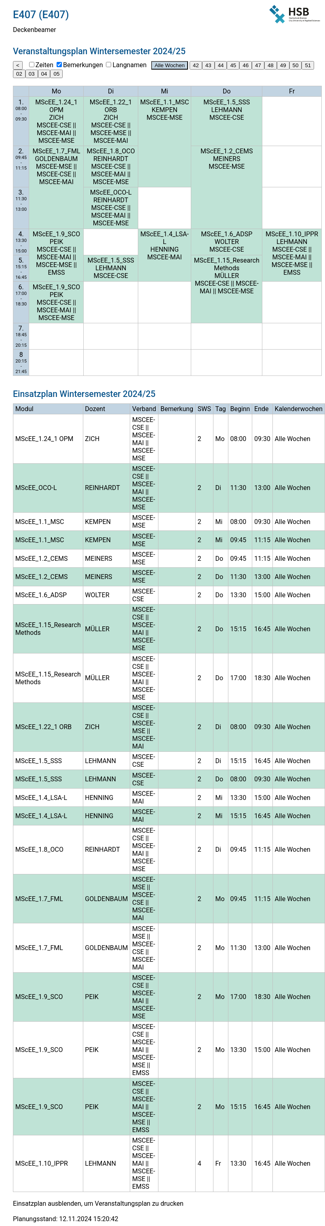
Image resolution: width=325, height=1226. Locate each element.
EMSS (56, 272)
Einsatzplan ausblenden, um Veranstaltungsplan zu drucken (98, 1203)
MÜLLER (226, 276)
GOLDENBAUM (56, 159)
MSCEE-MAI (54, 133)
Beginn (240, 409)
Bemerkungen (83, 65)
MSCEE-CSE (54, 125)
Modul (24, 409)
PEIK (56, 242)
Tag (220, 409)
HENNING (164, 249)
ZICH (56, 117)
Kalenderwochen (298, 409)
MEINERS (226, 159)
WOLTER (227, 242)
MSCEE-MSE (56, 140)
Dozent (95, 409)
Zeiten (44, 65)
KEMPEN (164, 110)
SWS (204, 409)
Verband (144, 409)
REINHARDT (110, 159)
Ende (261, 409)
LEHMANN (227, 110)
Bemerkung (176, 409)
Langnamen (129, 65)
